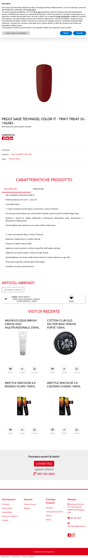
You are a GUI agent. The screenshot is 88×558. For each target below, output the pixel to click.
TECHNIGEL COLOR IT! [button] (13, 290)
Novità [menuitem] (48, 519)
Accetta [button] (80, 33)
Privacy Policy (5, 556)
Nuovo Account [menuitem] (30, 504)
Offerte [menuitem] (49, 515)
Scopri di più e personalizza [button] (16, 33)
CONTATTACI (44, 463)
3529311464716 (24, 297)
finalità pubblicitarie (63, 16)
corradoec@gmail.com (77, 526)
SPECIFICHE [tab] (38, 189)
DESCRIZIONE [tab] (10, 189)
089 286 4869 (44, 474)
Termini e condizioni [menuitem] (9, 516)
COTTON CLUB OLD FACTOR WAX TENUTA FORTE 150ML (61, 324)
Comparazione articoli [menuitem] (54, 511)
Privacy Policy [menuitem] (7, 508)
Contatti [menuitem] (5, 520)
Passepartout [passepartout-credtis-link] (49, 551)
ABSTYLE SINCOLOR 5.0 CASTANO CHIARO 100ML (64, 384)
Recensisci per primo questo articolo (16, 126)
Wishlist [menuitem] (27, 508)
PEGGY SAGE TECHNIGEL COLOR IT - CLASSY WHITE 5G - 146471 (27, 300)
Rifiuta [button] (66, 33)
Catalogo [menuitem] (49, 507)
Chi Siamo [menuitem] (5, 504)
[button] (44, 83)
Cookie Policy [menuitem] (7, 512)
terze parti (37, 12)
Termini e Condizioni (28, 556)
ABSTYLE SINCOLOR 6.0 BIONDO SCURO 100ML (20, 384)
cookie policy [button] (31, 10)
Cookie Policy (16, 556)
